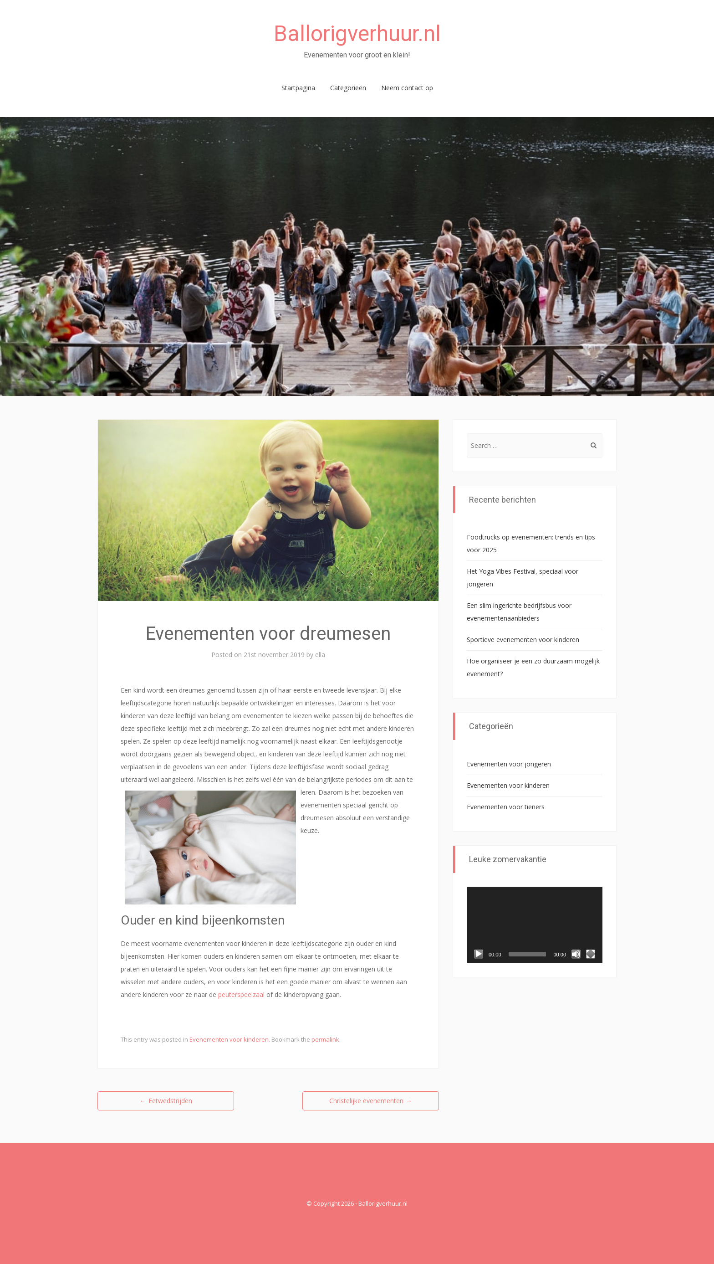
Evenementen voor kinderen (229, 1039)
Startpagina (298, 87)
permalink (325, 1039)
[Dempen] (576, 954)
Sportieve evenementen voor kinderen (523, 639)
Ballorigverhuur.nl (357, 33)
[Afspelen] (478, 954)
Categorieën (348, 87)
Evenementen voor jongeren (509, 764)
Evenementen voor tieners (506, 806)
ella (320, 654)
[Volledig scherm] (590, 954)
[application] (534, 925)
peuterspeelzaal (241, 994)
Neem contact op (407, 87)
